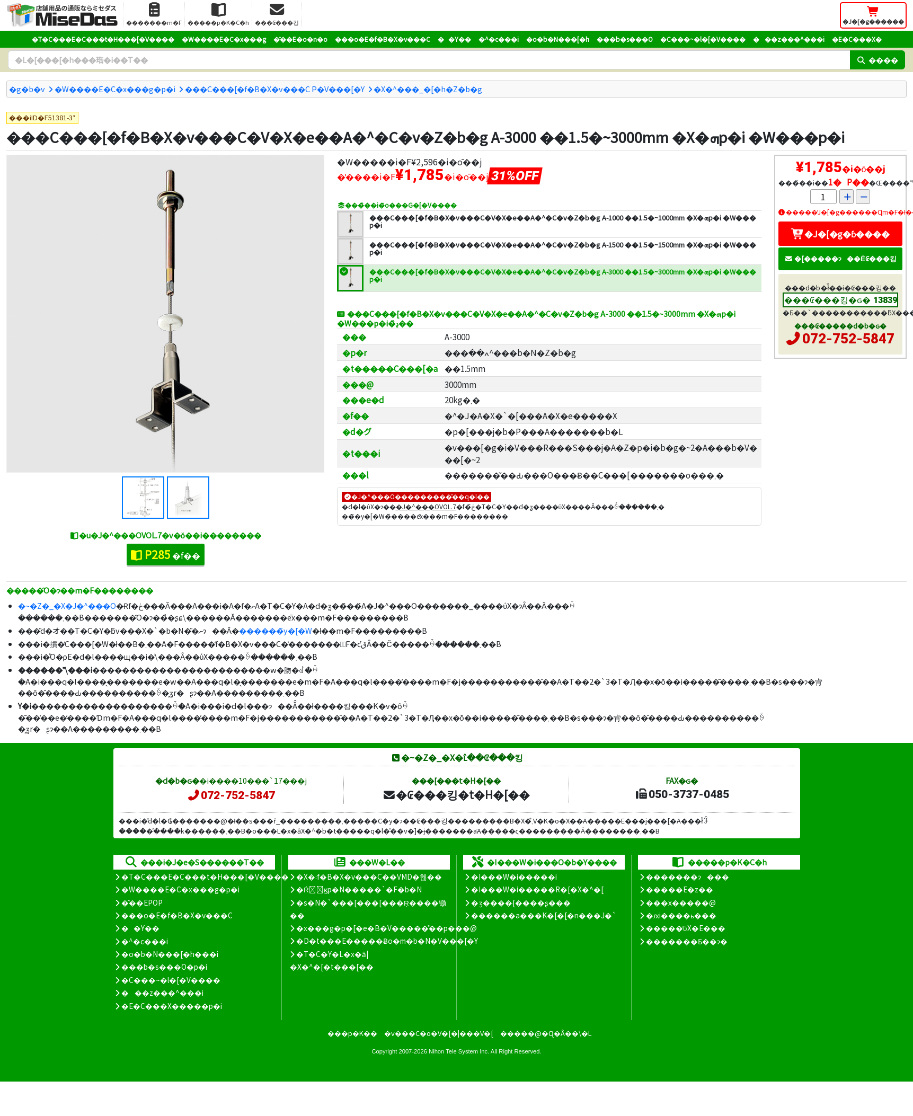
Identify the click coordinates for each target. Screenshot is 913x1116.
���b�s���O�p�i (164, 966)
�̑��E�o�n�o (300, 38)
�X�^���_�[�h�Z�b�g (428, 88)
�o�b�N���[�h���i (169, 954)
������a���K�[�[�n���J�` (543, 915)
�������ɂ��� (687, 876)
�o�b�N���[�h (557, 38)
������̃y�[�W (275, 630)
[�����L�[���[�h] (429, 59)
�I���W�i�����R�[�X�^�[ (537, 889)
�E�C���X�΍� (857, 38)
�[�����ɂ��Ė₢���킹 (840, 258)
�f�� (165, 554)
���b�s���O (625, 38)
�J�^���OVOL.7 (426, 506)
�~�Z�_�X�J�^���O (67, 605)
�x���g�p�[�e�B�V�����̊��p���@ (386, 928)
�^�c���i (498, 38)
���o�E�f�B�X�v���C (382, 38)
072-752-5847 (848, 339)
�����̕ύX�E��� (685, 928)
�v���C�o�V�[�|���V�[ (438, 1033)
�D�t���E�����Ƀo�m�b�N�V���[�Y (387, 940)
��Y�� (454, 38)
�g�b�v (27, 88)
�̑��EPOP (142, 902)
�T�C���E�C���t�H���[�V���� (103, 38)
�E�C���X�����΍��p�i (171, 1005)
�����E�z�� (679, 889)
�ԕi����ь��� (681, 915)
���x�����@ (681, 902)
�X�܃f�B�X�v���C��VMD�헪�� (369, 876)
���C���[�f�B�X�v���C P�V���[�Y (275, 88)
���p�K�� (352, 1033)
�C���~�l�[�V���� (703, 38)
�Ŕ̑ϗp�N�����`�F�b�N (359, 889)
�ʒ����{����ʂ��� (521, 902)
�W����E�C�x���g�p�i (115, 88)
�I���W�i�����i (514, 876)
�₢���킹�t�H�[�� (456, 794)
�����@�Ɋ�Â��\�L (545, 1033)
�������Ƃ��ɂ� (687, 941)
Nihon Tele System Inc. (459, 1051)
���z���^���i (789, 38)
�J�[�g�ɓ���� (840, 233)
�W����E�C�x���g (224, 38)
